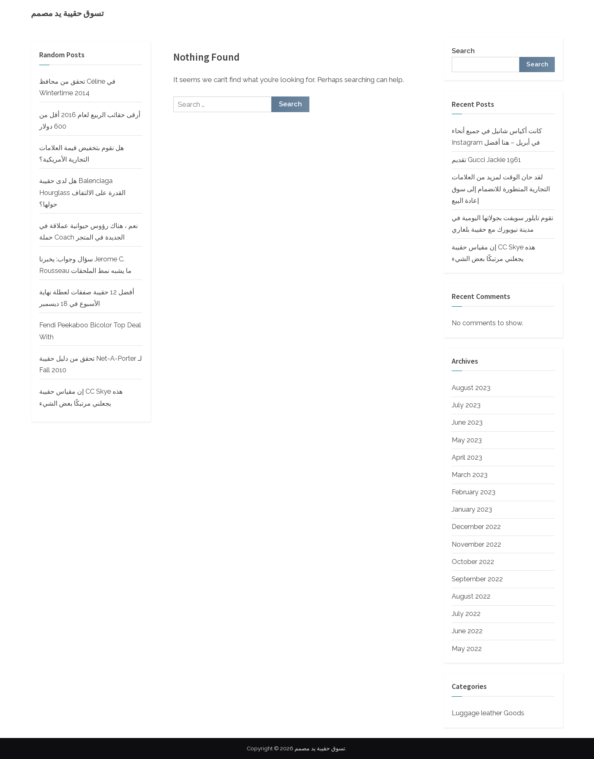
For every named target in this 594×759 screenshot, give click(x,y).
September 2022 (477, 579)
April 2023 (467, 457)
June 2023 (467, 422)
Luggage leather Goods (488, 713)
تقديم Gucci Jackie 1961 (486, 160)
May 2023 (467, 440)
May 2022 (467, 649)
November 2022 (476, 544)
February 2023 (473, 492)
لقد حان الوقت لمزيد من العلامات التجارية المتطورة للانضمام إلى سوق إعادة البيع (501, 188)
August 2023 (471, 388)
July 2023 (466, 405)
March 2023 (470, 475)
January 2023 (472, 509)
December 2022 (476, 527)
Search (463, 51)
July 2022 (466, 614)
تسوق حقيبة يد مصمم (67, 13)
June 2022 (467, 631)
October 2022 (473, 562)
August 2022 (471, 596)
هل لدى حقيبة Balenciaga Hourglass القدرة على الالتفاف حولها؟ (82, 192)
